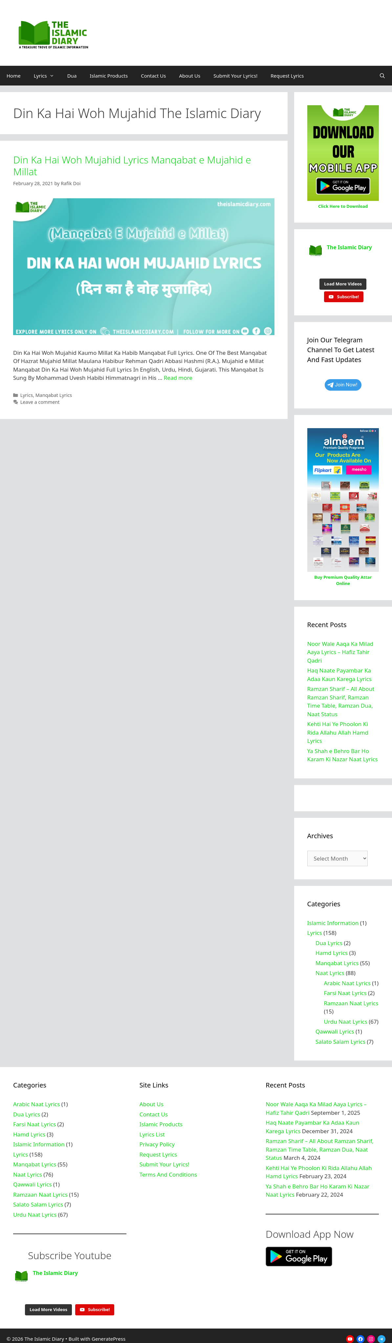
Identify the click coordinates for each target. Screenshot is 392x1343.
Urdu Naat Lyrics (345, 1018)
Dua (72, 75)
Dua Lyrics (329, 939)
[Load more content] (342, 280)
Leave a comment (40, 402)
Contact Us (153, 75)
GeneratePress (108, 1332)
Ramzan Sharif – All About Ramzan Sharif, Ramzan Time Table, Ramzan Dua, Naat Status (319, 1146)
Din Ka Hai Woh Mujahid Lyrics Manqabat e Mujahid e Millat (132, 165)
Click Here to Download (343, 206)
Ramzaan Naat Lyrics (351, 1000)
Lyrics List (152, 1131)
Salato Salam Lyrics (340, 1038)
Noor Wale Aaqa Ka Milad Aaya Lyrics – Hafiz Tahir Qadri (340, 649)
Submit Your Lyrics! (235, 75)
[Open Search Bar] (382, 75)
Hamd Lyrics (332, 949)
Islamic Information (333, 919)
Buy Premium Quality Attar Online (343, 577)
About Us (190, 75)
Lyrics (47, 75)
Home (14, 75)
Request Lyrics (287, 75)
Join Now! (342, 381)
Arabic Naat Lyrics (347, 980)
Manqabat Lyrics (53, 395)
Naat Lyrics (330, 969)
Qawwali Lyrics (335, 1028)
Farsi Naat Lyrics (345, 989)
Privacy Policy (157, 1141)
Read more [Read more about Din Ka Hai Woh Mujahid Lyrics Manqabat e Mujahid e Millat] (178, 377)
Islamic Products (109, 75)
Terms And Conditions (168, 1171)
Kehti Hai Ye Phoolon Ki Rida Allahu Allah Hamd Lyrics (338, 729)
